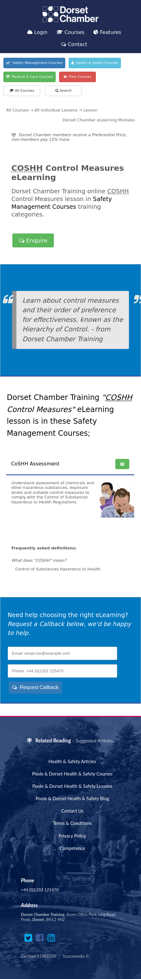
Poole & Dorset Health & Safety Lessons (72, 786)
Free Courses (77, 77)
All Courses (22, 91)
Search (63, 91)
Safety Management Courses (34, 63)
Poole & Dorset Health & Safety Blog (72, 798)
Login (37, 32)
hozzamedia (73, 956)
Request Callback (35, 687)
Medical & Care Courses (29, 77)
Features (107, 32)
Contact (74, 44)
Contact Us (72, 810)
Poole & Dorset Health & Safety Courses (72, 773)
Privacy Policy (72, 835)
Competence (72, 848)
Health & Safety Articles (72, 761)
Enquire (33, 240)
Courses (70, 32)
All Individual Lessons (56, 110)
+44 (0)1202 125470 (40, 889)
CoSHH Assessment (35, 464)
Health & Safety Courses (94, 63)
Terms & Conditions (72, 823)
